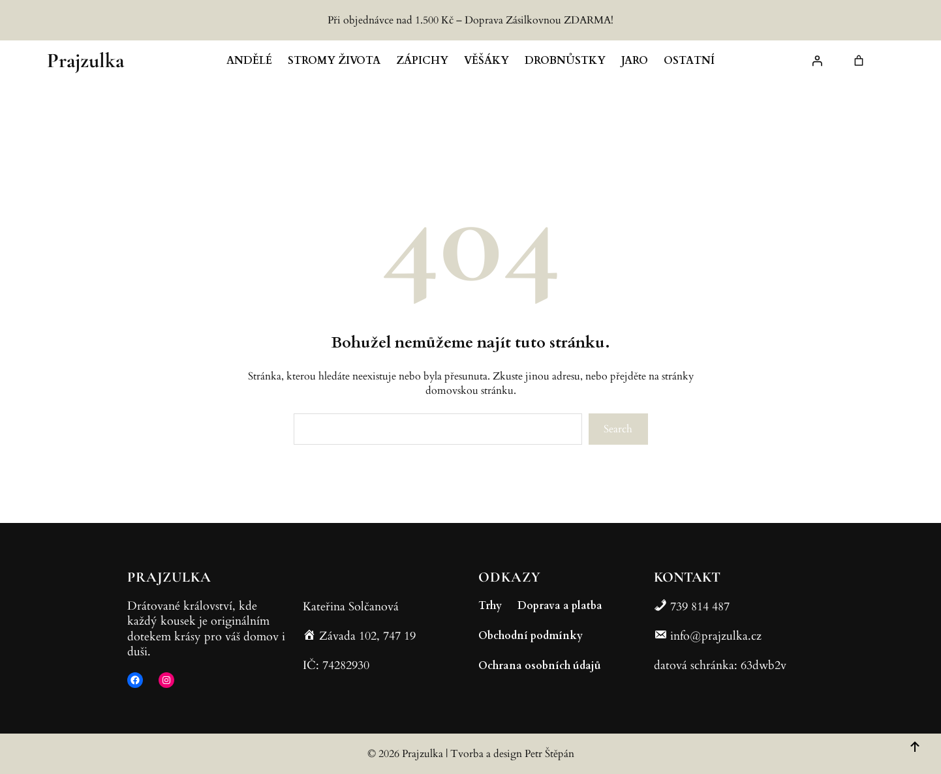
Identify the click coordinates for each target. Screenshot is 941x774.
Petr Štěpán (549, 754)
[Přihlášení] (817, 61)
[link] (859, 61)
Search (618, 429)
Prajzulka (85, 60)
